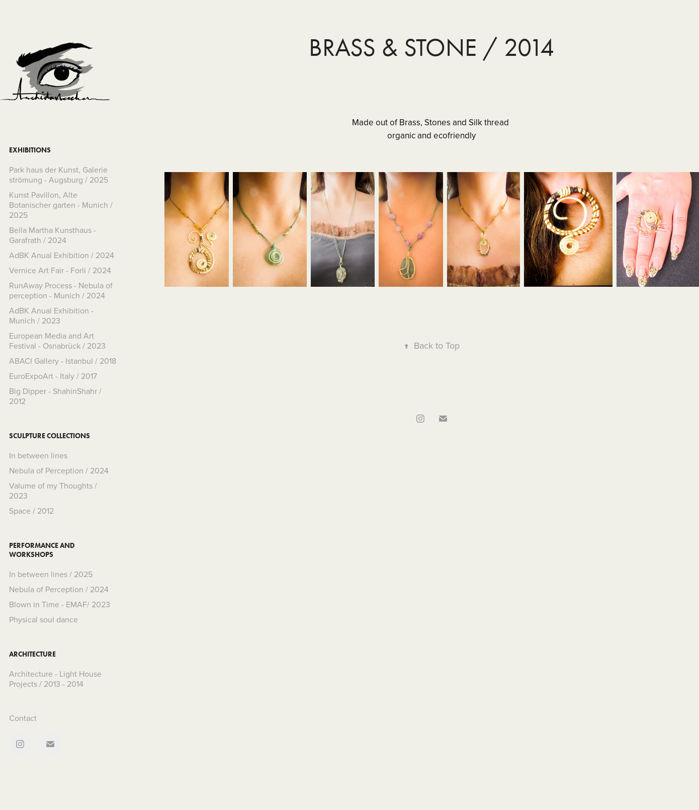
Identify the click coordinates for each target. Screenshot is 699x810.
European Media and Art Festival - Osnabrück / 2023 (57, 340)
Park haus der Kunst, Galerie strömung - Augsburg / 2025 (58, 174)
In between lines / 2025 (51, 574)
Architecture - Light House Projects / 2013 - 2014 (55, 678)
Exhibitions (30, 150)
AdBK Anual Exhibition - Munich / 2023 (51, 315)
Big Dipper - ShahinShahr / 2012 (55, 396)
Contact (23, 717)
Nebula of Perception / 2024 (59, 470)
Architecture (32, 654)
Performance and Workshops (42, 550)
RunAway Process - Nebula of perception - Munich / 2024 (61, 290)
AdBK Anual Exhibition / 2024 (61, 255)
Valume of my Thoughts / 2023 (53, 490)
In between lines (38, 455)
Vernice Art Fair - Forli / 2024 (60, 270)
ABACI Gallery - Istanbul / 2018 (62, 360)
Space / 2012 (31, 510)
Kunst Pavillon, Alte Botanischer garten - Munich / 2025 (61, 204)
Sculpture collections (49, 436)
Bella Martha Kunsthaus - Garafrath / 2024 (52, 235)
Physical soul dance (43, 619)
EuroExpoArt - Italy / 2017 (53, 375)
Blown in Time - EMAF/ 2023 (59, 604)
